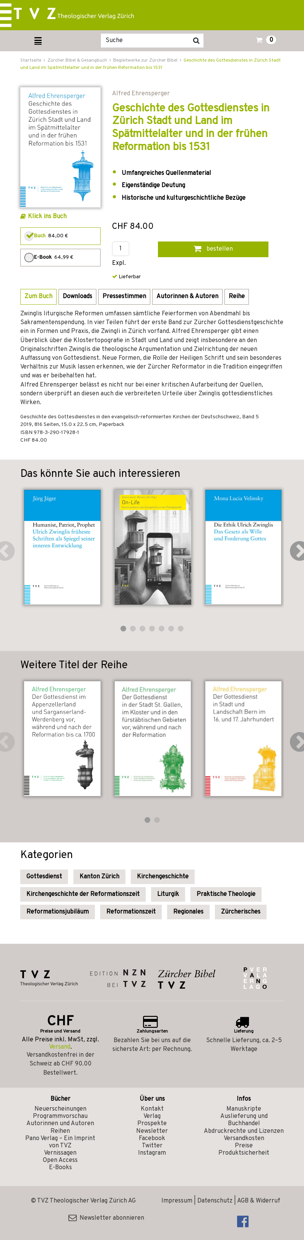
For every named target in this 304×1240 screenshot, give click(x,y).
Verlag (152, 1116)
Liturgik (168, 894)
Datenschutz (214, 1201)
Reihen (60, 1131)
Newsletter (152, 1131)
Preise (244, 1146)
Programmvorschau (60, 1116)
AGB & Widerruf (258, 1201)
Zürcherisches (240, 912)
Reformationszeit (131, 912)
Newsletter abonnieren (106, 1218)
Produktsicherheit (243, 1153)
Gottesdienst (44, 877)
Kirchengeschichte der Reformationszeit (83, 894)
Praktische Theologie (226, 894)
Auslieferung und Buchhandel (244, 1120)
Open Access (60, 1160)
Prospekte (152, 1123)
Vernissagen (60, 1153)
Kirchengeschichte (163, 877)
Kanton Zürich (99, 877)
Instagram (152, 1153)
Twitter (152, 1146)
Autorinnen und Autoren (60, 1123)
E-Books (60, 1167)
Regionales (188, 912)
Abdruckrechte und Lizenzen (244, 1131)
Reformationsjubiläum (57, 912)
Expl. (119, 263)
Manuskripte (243, 1109)
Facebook (152, 1138)
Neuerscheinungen (60, 1109)
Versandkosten (244, 1138)
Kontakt (152, 1109)
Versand (59, 1047)
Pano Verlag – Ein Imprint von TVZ (60, 1142)
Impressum (176, 1201)
